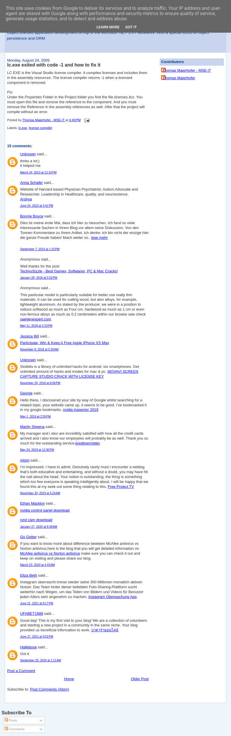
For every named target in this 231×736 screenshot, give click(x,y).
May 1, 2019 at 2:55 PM (35, 416)
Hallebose (28, 647)
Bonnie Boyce (31, 216)
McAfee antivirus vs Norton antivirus (50, 553)
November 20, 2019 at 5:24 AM (40, 493)
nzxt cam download (36, 520)
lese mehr (99, 237)
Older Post (139, 679)
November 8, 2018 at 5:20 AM (39, 349)
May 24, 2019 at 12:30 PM (37, 449)
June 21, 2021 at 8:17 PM (36, 603)
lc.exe (22, 128)
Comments (14, 729)
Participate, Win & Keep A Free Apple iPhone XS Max (64, 343)
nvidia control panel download (45, 510)
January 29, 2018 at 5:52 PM (38, 277)
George (26, 393)
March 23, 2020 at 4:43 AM (37, 565)
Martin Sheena (32, 427)
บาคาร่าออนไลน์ (104, 630)
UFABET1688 (31, 613)
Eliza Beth (28, 575)
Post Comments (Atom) (49, 689)
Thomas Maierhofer (179, 78)
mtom (25, 460)
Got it (131, 27)
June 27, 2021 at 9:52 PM (36, 636)
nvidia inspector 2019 (80, 409)
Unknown (28, 154)
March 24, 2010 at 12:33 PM (38, 172)
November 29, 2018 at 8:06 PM (40, 383)
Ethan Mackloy (32, 503)
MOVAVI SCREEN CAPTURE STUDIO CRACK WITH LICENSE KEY (79, 374)
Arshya (26, 199)
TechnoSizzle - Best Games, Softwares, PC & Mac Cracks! (69, 271)
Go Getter (28, 537)
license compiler (40, 128)
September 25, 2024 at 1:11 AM (40, 660)
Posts (11, 720)
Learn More (108, 27)
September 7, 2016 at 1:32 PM (40, 249)
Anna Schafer (31, 182)
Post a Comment (21, 671)
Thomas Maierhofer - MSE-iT (187, 70)
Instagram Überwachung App (112, 597)
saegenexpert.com (35, 319)
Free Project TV (121, 486)
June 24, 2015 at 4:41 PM (36, 205)
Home (69, 679)
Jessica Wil (29, 336)
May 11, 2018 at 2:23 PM (36, 325)
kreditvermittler (87, 443)
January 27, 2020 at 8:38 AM (38, 526)
